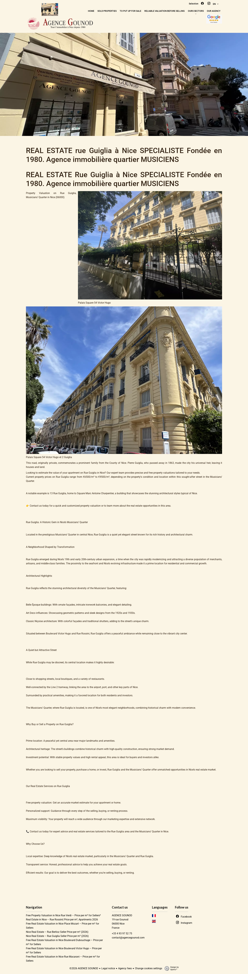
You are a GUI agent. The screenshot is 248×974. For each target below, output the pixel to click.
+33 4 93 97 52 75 (122, 933)
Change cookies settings (148, 968)
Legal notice (108, 968)
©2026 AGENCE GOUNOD (83, 968)
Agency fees (125, 968)
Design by (171, 968)
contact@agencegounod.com (128, 937)
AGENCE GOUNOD (122, 915)
